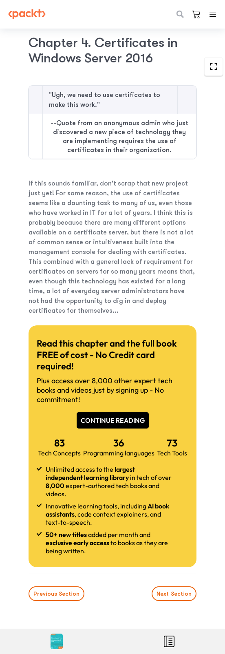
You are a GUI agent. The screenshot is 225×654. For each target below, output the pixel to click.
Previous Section (56, 593)
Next (174, 593)
